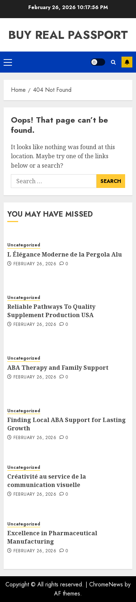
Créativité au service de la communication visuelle (46, 480)
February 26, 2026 (34, 264)
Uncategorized (23, 245)
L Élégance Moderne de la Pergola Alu (64, 254)
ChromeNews (106, 584)
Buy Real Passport (68, 34)
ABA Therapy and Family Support (57, 368)
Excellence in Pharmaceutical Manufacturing (52, 537)
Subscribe (126, 62)
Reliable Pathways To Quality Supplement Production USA (51, 311)
